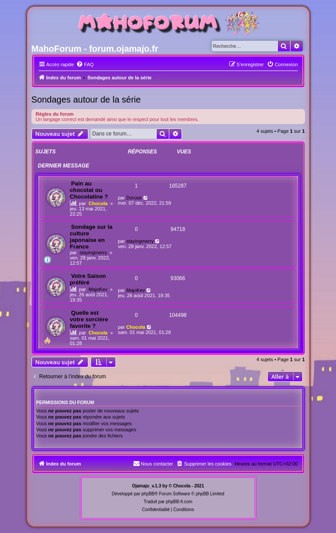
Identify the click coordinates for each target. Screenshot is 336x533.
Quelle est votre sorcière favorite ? (89, 319)
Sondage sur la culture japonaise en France (91, 237)
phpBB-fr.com (179, 501)
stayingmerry (93, 252)
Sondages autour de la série (86, 99)
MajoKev (98, 289)
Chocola (98, 203)
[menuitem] (85, 64)
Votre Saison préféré (88, 279)
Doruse (133, 197)
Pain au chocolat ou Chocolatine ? (89, 190)
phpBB (147, 493)
